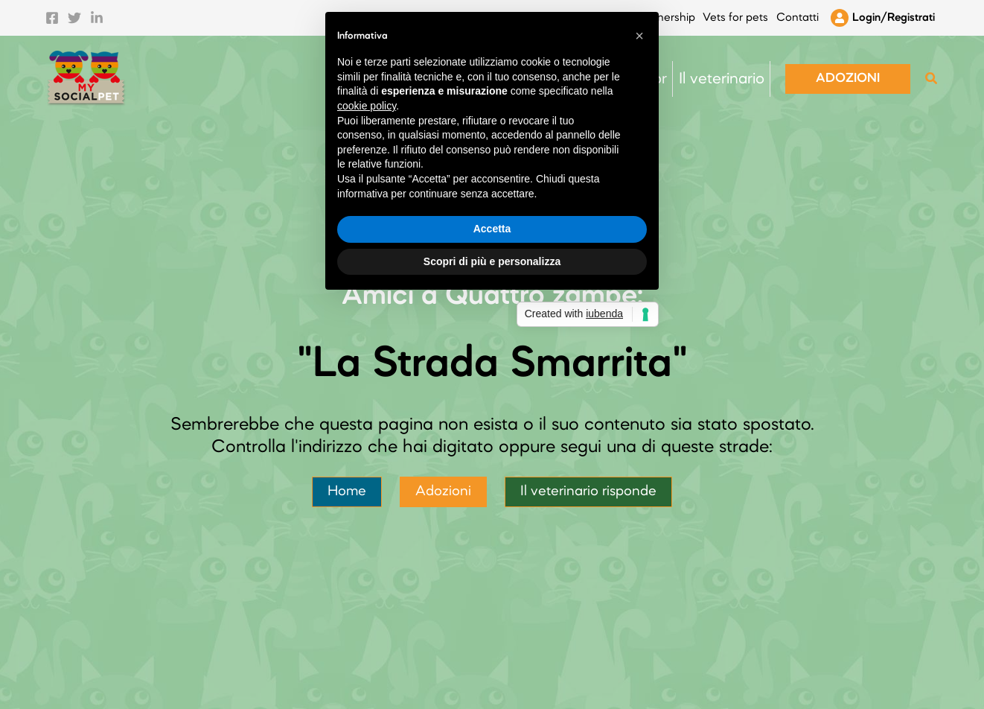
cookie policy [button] (366, 309)
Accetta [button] (492, 432)
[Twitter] (74, 13)
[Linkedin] (96, 13)
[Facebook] (52, 13)
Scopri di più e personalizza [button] (492, 465)
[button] (847, 69)
